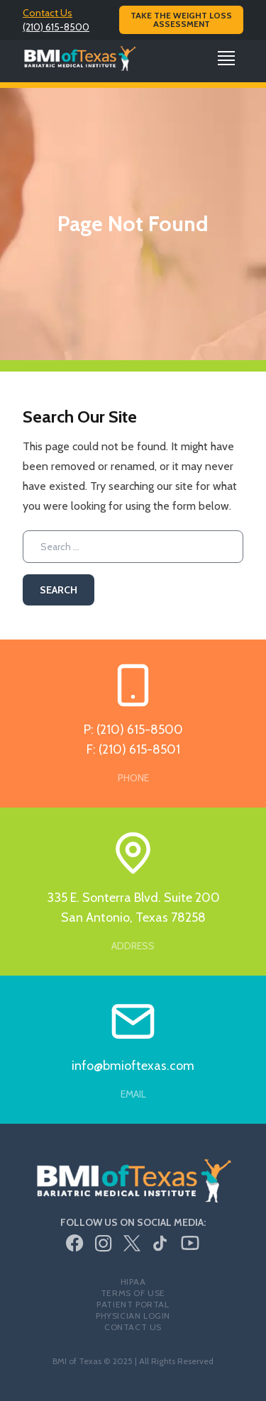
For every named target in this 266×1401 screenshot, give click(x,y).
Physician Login (133, 1315)
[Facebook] (74, 1243)
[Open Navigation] (226, 58)
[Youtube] (190, 1243)
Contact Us (47, 12)
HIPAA (133, 1281)
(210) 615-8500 (56, 27)
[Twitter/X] (131, 1243)
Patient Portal (132, 1304)
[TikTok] (160, 1243)
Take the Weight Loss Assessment (181, 19)
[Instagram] (103, 1243)
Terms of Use (133, 1293)
